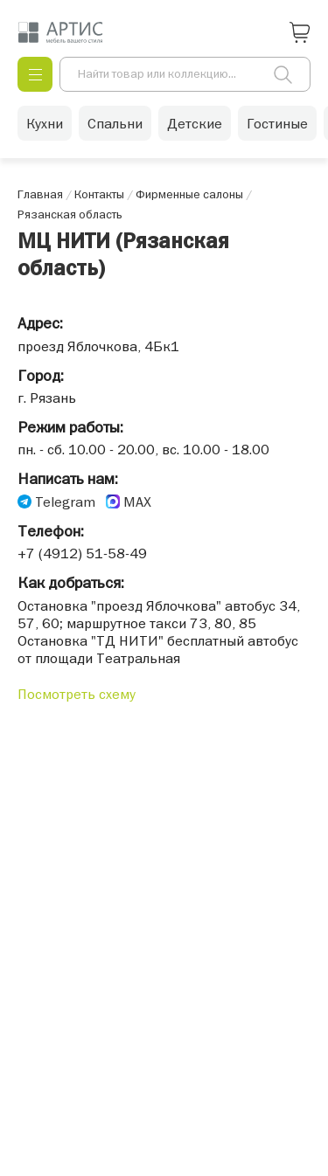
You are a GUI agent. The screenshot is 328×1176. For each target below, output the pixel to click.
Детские (194, 123)
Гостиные (277, 123)
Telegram (65, 501)
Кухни (44, 123)
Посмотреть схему (76, 693)
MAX (137, 501)
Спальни (115, 123)
